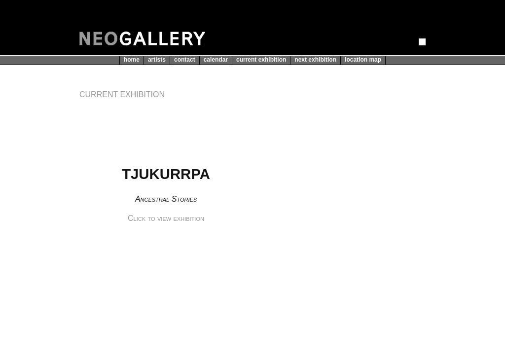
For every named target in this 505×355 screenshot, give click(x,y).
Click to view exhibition (166, 218)
